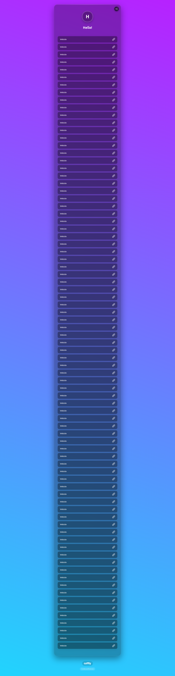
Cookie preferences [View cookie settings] (87, 669)
